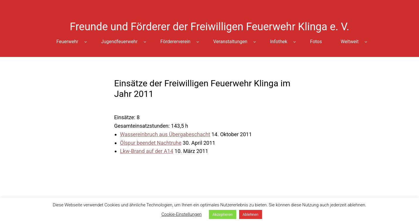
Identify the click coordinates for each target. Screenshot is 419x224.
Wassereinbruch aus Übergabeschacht (165, 134)
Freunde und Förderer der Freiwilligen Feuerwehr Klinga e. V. (209, 27)
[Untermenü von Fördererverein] (197, 41)
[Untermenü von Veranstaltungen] (254, 41)
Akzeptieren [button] (222, 214)
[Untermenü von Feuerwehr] (85, 41)
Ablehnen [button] (251, 214)
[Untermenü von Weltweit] (365, 41)
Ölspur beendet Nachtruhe (150, 143)
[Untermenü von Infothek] (294, 41)
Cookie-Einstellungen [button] (181, 214)
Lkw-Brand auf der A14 (146, 151)
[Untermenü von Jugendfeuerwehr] (144, 41)
